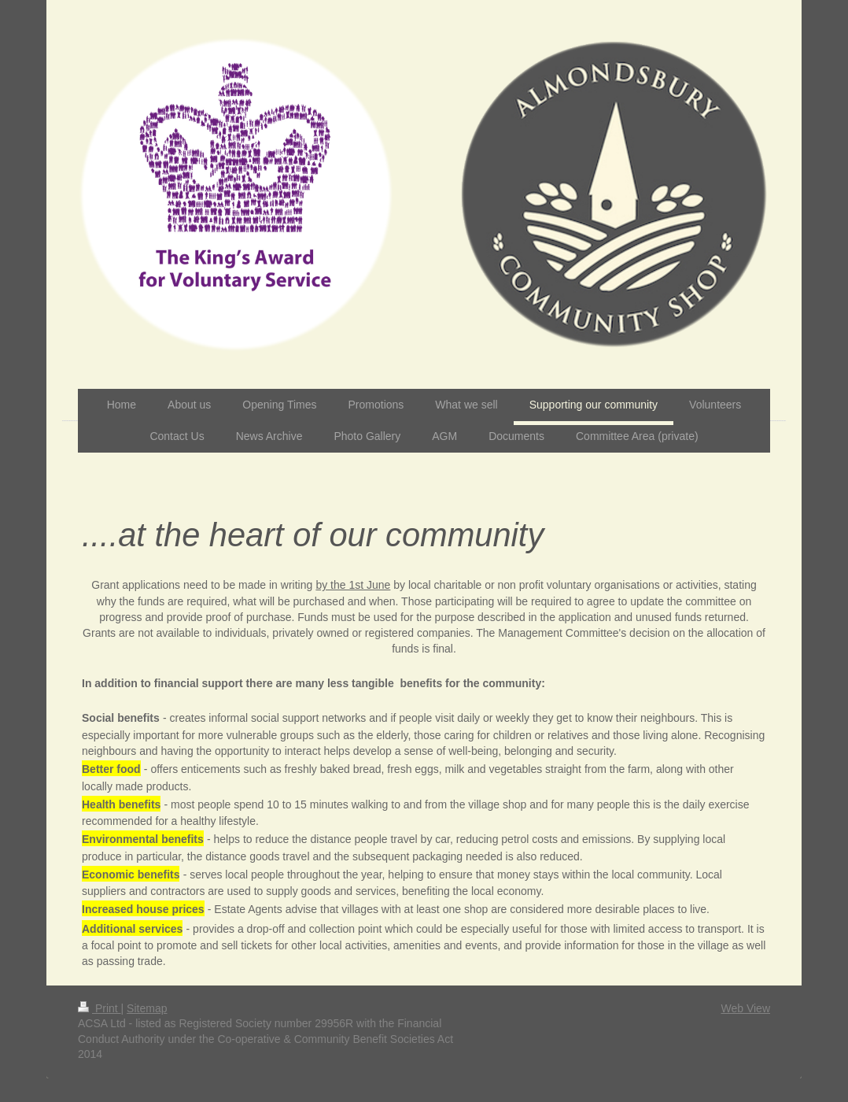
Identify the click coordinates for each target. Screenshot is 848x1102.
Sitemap (147, 1008)
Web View (745, 1008)
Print (99, 1008)
